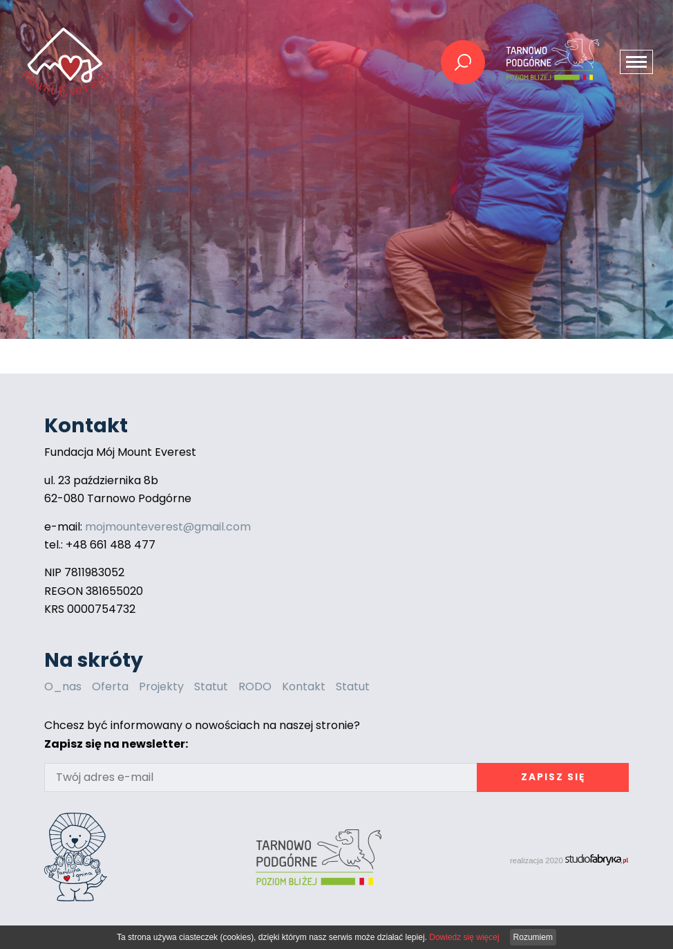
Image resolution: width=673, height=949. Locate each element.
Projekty (161, 686)
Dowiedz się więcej (464, 937)
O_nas (63, 686)
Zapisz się (553, 777)
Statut (211, 686)
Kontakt (303, 686)
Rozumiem (533, 937)
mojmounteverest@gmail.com (168, 527)
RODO (255, 686)
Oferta (110, 686)
